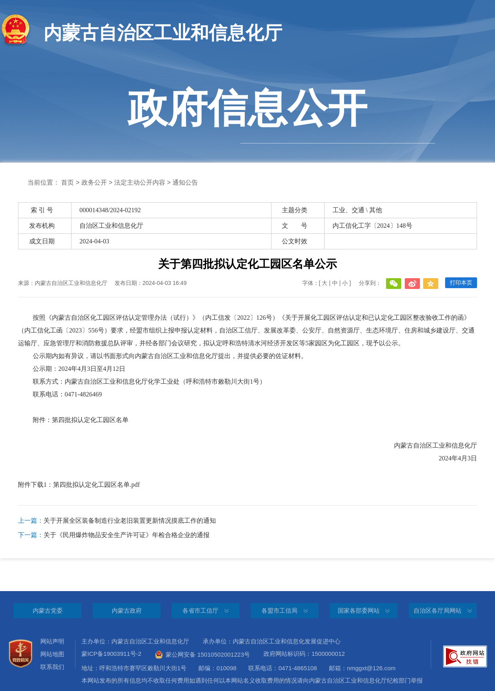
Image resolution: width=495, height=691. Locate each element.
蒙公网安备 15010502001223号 (202, 655)
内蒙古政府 (127, 610)
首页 (67, 182)
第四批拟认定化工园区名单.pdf (96, 484)
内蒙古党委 (48, 610)
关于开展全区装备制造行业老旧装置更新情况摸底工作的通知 (117, 521)
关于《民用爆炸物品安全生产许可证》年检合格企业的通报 (114, 535)
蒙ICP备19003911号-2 (117, 654)
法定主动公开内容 (139, 182)
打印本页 (461, 282)
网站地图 (52, 654)
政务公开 (94, 182)
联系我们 (52, 667)
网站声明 (52, 641)
